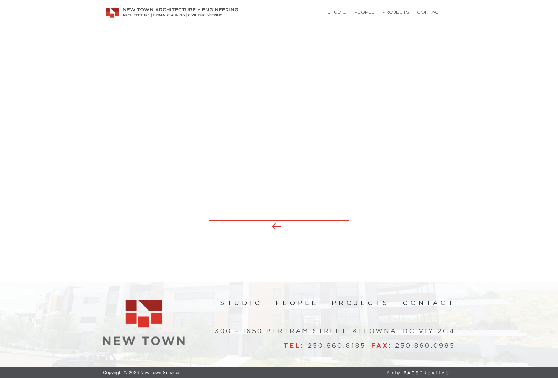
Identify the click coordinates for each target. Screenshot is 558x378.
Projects (395, 12)
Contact (429, 12)
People (364, 12)
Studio (337, 12)
